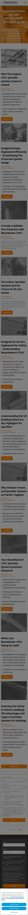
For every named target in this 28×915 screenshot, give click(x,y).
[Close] (25, 890)
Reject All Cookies (14, 908)
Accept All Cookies (14, 904)
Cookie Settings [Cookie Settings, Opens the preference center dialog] (14, 912)
